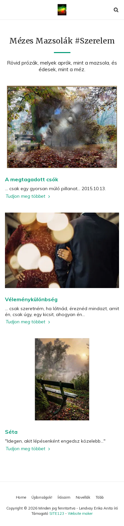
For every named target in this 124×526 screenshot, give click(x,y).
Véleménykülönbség (31, 299)
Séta (11, 431)
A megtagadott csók (31, 179)
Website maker (80, 513)
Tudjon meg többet (28, 196)
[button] (7, 9)
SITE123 (56, 513)
